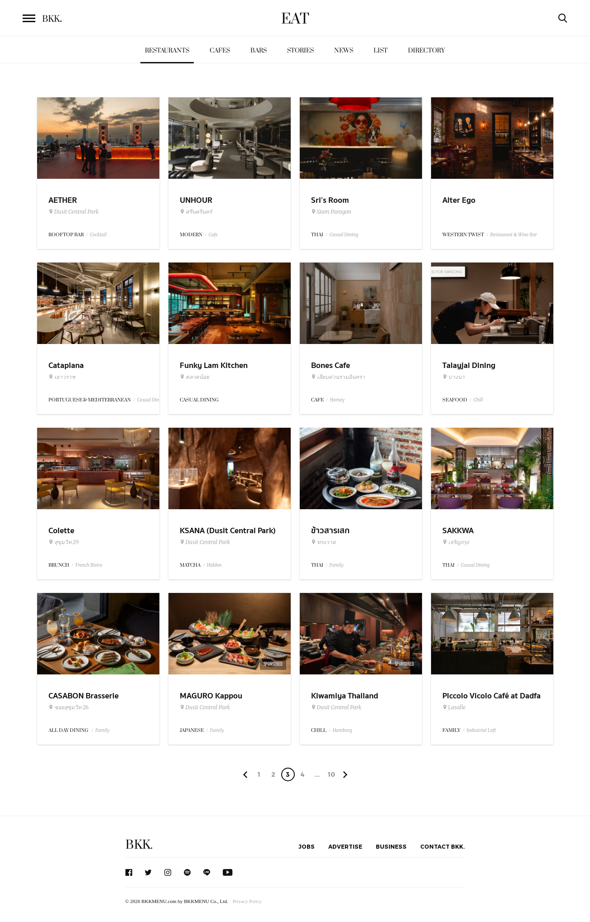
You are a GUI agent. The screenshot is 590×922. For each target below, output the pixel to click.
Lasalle (454, 707)
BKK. (139, 844)
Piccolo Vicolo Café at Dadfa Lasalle (491, 701)
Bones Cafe (330, 365)
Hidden (214, 565)
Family (337, 565)
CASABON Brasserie (83, 695)
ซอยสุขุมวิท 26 (68, 707)
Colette (61, 530)
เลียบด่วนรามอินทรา (338, 377)
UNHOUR (196, 200)
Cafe (213, 235)
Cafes (220, 50)
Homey (337, 400)
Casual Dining (344, 235)
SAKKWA (458, 530)
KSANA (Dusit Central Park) (228, 530)
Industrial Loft (481, 730)
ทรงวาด (323, 542)
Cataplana (66, 365)
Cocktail (98, 235)
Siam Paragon (331, 212)
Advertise (345, 846)
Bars (258, 50)
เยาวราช (61, 377)
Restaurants (167, 50)
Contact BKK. (442, 846)
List (381, 50)
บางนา (453, 377)
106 (331, 775)
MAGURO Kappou (211, 695)
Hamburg (342, 730)
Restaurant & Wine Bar (513, 235)
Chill (478, 400)
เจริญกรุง (455, 542)
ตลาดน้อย (194, 377)
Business (391, 846)
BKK (52, 19)
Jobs (306, 846)
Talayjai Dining (468, 365)
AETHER (62, 200)
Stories (300, 50)
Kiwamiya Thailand (344, 695)
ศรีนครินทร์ (196, 212)
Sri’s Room (330, 200)
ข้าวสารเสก (330, 530)
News (343, 50)
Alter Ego (458, 200)
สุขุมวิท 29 (63, 542)
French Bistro (89, 565)
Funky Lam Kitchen (214, 365)
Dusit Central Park (73, 212)
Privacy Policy (247, 901)
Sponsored (273, 664)
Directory (426, 50)
